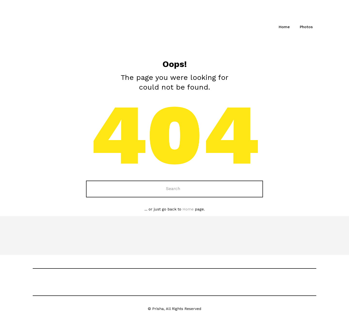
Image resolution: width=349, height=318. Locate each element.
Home (284, 27)
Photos (306, 27)
